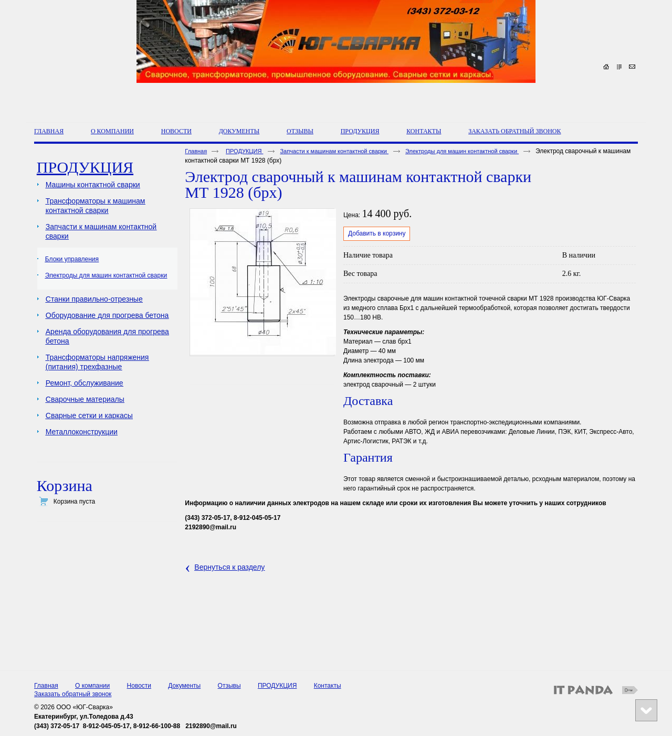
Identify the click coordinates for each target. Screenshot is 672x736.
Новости (139, 685)
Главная (196, 151)
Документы (184, 685)
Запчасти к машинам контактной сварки (334, 151)
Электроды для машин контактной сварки (462, 151)
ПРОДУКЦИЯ (360, 131)
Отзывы (229, 685)
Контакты (327, 685)
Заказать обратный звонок (72, 694)
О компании (92, 685)
